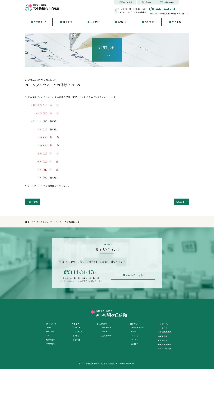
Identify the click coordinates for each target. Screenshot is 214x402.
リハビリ (135, 335)
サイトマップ (164, 348)
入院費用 (103, 331)
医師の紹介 (50, 339)
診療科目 (76, 339)
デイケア (134, 339)
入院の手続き (105, 327)
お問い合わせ (167, 2)
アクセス (162, 340)
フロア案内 (50, 344)
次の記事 (180, 201)
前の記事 (33, 201)
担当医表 (76, 335)
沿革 (47, 335)
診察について (78, 331)
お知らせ (146, 2)
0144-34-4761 (81, 272)
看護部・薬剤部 (137, 327)
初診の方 (76, 327)
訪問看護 (135, 344)
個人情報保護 (164, 344)
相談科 (134, 331)
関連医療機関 (125, 2)
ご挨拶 (48, 327)
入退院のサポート (107, 335)
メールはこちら (133, 275)
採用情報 (162, 336)
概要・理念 (50, 331)
